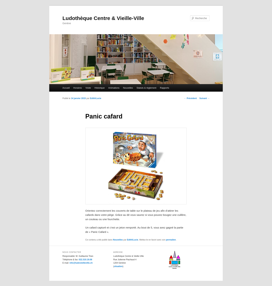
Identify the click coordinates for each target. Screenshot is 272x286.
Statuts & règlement (146, 88)
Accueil (66, 88)
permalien (171, 240)
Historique (100, 88)
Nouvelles (128, 88)
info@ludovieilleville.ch (81, 263)
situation (118, 266)
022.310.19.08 (85, 259)
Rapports (164, 88)
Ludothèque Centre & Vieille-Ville (103, 18)
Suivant (204, 98)
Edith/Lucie (95, 98)
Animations (113, 88)
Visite (88, 88)
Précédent (190, 98)
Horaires (77, 88)
